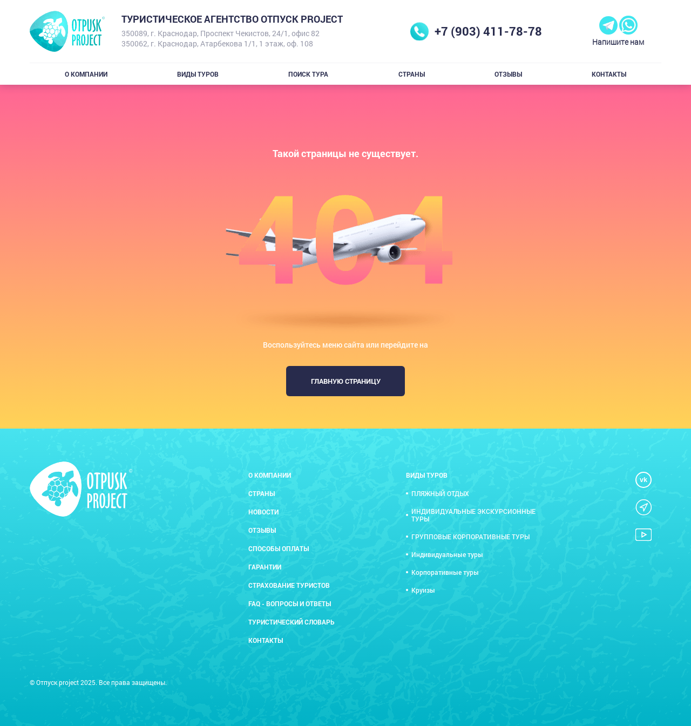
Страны (411, 74)
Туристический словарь (291, 622)
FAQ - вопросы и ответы (289, 603)
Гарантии (264, 566)
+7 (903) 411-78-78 (488, 31)
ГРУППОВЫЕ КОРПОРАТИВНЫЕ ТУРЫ (470, 536)
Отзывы (508, 74)
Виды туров (198, 74)
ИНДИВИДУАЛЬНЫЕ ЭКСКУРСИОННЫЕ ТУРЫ (473, 515)
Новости (263, 511)
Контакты (609, 74)
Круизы (423, 590)
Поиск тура (308, 74)
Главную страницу (346, 381)
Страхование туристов (289, 585)
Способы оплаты (278, 548)
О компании (86, 74)
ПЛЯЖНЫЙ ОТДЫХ (440, 493)
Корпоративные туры (445, 572)
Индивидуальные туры (447, 554)
